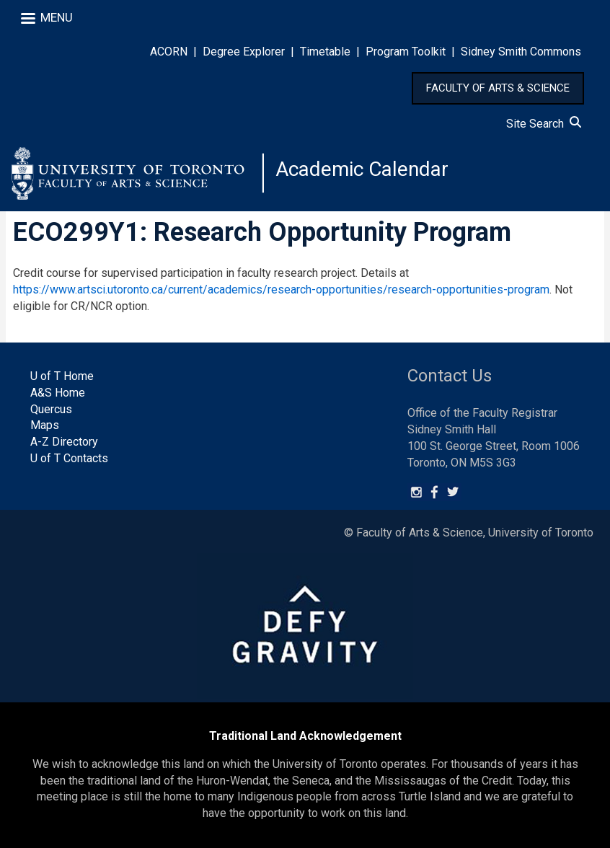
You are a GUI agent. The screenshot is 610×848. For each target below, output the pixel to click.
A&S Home (57, 392)
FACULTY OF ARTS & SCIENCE (498, 87)
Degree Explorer (244, 51)
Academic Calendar (361, 169)
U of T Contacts (69, 458)
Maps (44, 425)
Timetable (325, 51)
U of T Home (62, 376)
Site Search (543, 124)
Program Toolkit (406, 51)
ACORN (168, 51)
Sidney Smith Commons (521, 51)
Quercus (51, 409)
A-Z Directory (64, 442)
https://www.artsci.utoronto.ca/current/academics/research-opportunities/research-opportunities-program (281, 289)
